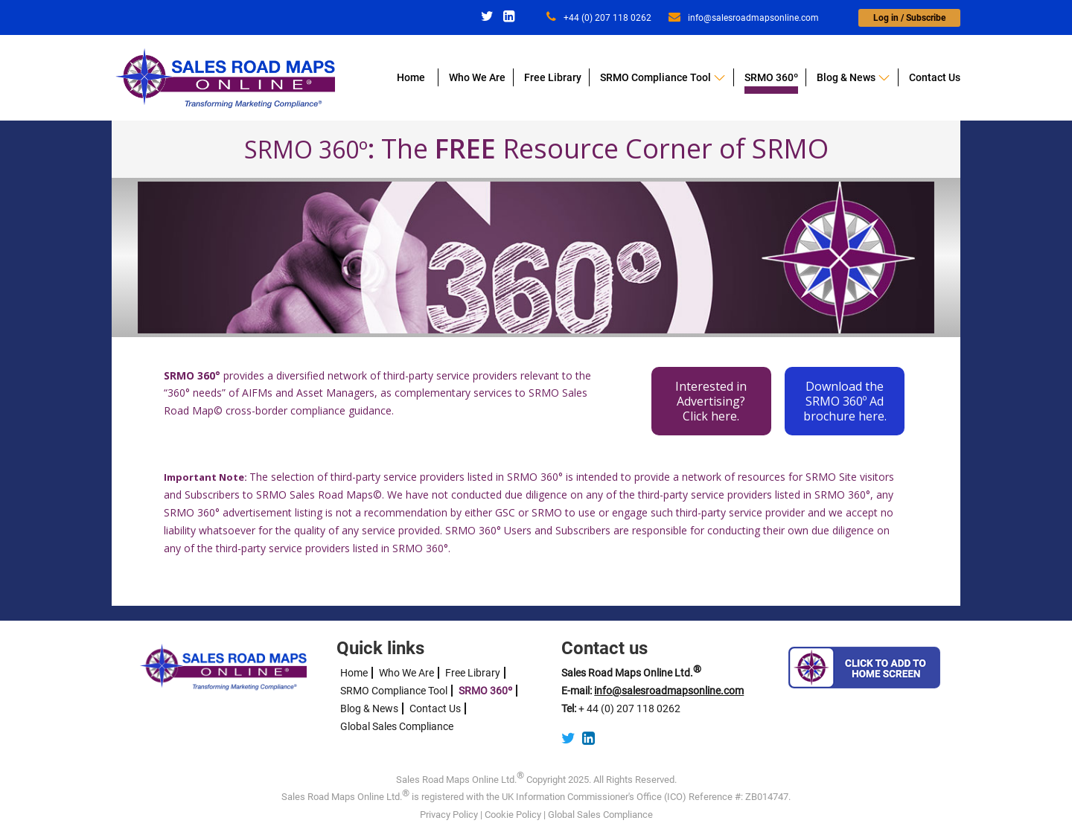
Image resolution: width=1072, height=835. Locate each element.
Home (411, 77)
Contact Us (934, 77)
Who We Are (477, 77)
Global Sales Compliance (396, 726)
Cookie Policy (513, 814)
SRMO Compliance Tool (655, 77)
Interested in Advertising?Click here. (711, 401)
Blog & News (846, 77)
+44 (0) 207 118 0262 (598, 18)
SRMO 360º (771, 77)
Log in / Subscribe (909, 18)
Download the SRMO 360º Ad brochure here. (845, 401)
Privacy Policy (449, 814)
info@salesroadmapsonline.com (744, 18)
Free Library (552, 77)
